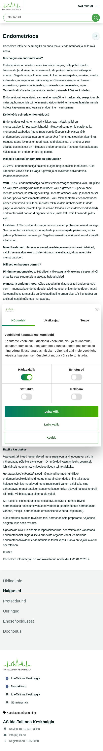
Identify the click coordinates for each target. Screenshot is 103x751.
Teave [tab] (84, 320)
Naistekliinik (18, 686)
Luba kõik (51, 411)
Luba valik (51, 424)
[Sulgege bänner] (97, 309)
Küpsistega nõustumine (19, 712)
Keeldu (51, 437)
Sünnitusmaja (19, 702)
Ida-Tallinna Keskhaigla (25, 678)
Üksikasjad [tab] (51, 320)
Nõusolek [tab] (18, 320)
